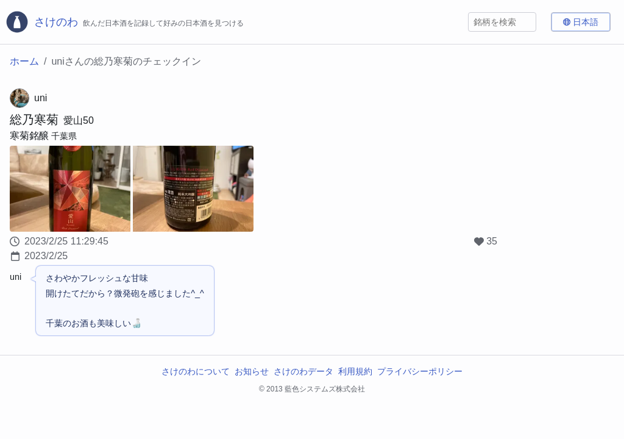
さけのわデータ (303, 371)
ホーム (24, 61)
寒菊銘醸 (29, 135)
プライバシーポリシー (420, 371)
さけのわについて (195, 371)
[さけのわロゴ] (124, 22)
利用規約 (355, 371)
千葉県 (64, 136)
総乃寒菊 (34, 119)
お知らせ (252, 371)
